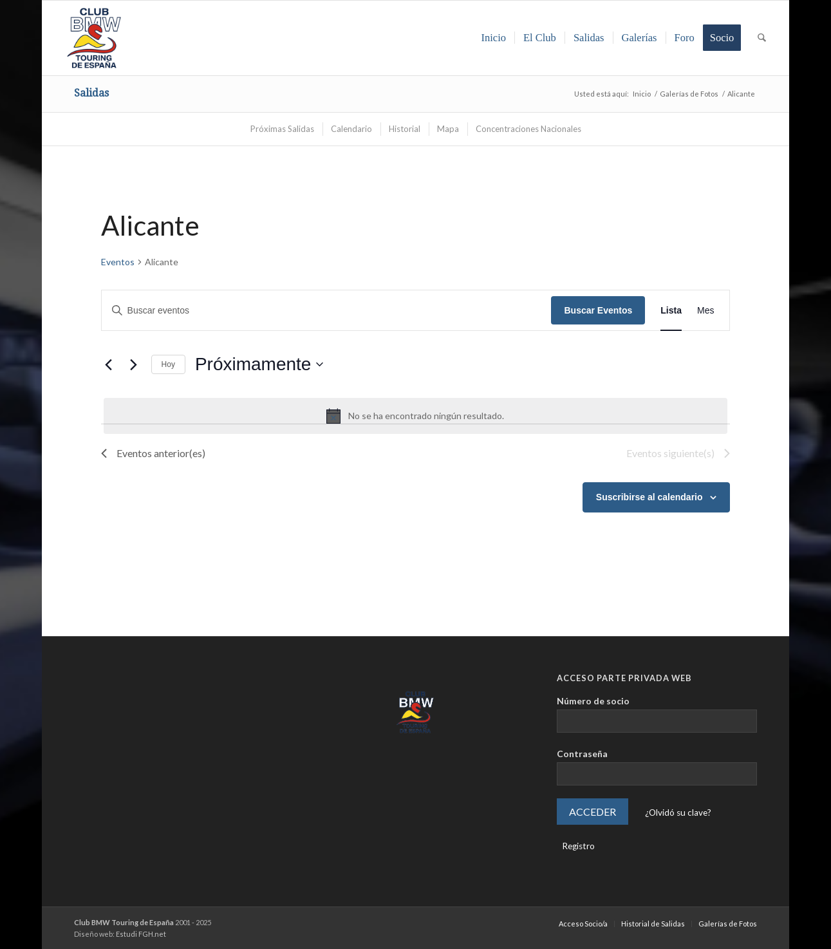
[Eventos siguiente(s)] (134, 364)
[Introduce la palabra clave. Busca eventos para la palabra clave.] (327, 310)
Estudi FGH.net (141, 934)
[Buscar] (761, 38)
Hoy (168, 364)
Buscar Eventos (598, 310)
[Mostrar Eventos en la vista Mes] (705, 310)
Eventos (118, 261)
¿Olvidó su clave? (678, 812)
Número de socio (593, 700)
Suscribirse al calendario (649, 497)
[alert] (416, 416)
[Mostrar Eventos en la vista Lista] (671, 310)
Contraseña (582, 753)
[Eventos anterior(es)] (109, 364)
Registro (578, 846)
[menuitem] (493, 38)
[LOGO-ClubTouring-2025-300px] (94, 38)
